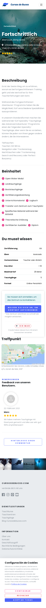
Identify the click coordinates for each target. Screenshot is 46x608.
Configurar (23, 591)
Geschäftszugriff (10, 542)
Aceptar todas (23, 600)
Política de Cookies (19, 584)
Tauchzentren (8, 514)
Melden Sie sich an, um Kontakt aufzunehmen (23, 309)
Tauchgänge (8, 517)
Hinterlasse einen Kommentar (23, 442)
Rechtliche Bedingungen (13, 545)
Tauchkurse (7, 511)
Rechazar (23, 595)
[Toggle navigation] (41, 5)
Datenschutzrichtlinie (12, 548)
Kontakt (6, 539)
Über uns (6, 536)
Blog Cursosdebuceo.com (14, 520)
